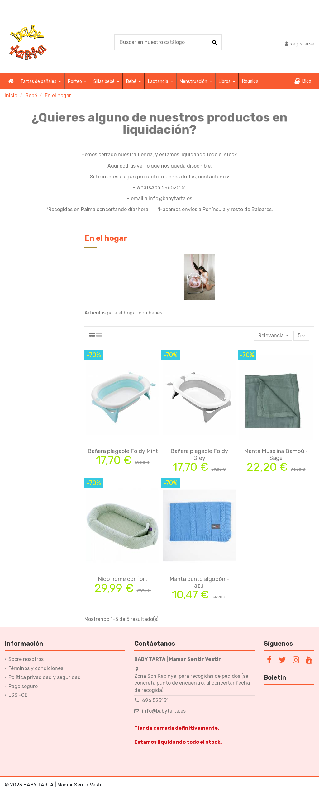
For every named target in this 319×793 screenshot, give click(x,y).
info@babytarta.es (164, 711)
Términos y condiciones (35, 668)
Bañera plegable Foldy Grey (199, 454)
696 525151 (155, 700)
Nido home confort (122, 579)
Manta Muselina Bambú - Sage (276, 454)
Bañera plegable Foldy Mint (123, 451)
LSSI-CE (17, 695)
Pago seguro (23, 686)
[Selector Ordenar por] (273, 336)
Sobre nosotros (26, 659)
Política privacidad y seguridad (44, 677)
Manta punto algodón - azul (199, 582)
